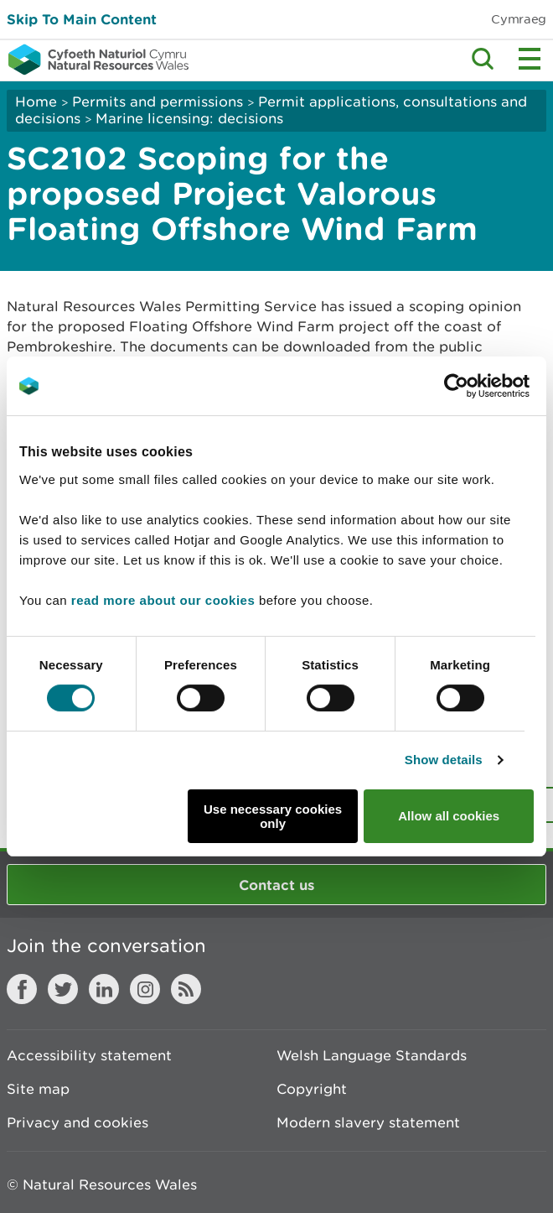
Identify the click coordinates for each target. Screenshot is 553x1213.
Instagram (145, 989)
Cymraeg (518, 19)
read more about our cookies (163, 600)
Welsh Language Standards (371, 1055)
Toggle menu (529, 58)
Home (36, 101)
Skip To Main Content (82, 19)
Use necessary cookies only (273, 816)
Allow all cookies (448, 816)
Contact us (276, 885)
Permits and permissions (157, 101)
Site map (38, 1088)
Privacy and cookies (77, 1122)
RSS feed (186, 989)
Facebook (22, 989)
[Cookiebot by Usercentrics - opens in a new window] (485, 386)
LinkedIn (104, 989)
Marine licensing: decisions (189, 118)
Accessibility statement (89, 1055)
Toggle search (482, 58)
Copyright (311, 1088)
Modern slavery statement (368, 1122)
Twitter (63, 989)
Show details (444, 759)
